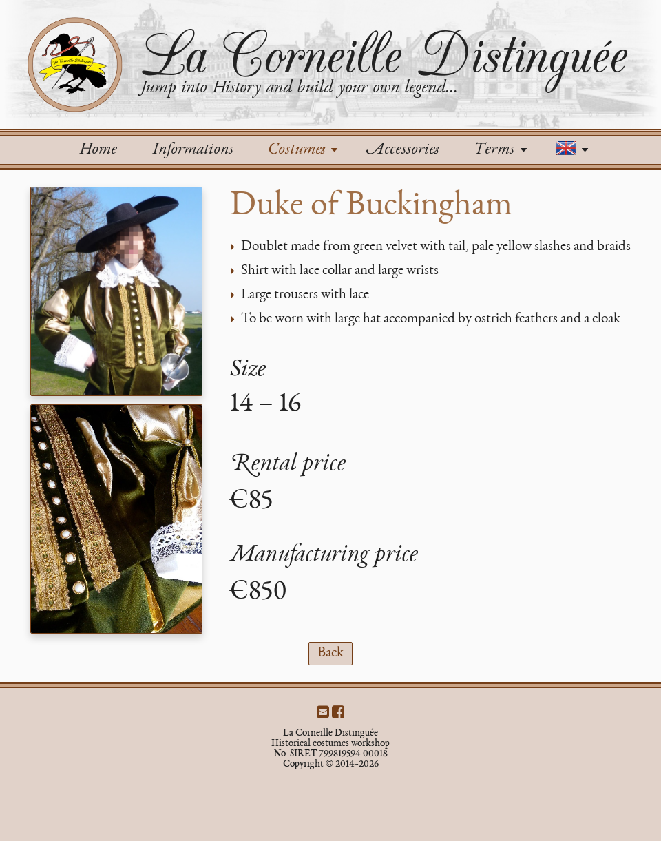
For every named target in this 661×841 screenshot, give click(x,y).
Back (330, 653)
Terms (500, 150)
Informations (192, 150)
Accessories (402, 150)
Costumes (302, 150)
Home (97, 150)
